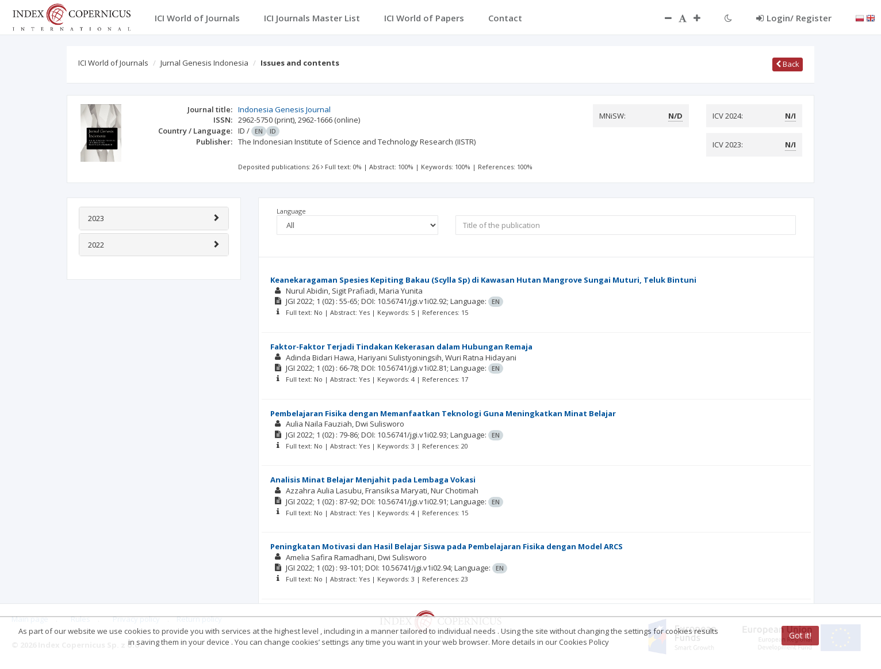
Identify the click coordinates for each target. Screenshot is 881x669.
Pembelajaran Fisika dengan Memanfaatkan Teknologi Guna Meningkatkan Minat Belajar (443, 413)
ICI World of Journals (113, 63)
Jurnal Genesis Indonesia (204, 63)
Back (787, 64)
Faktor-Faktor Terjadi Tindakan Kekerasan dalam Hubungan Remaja (401, 346)
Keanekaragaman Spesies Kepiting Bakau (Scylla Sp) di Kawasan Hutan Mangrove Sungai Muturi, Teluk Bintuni (483, 280)
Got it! (800, 635)
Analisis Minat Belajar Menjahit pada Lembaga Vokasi (373, 479)
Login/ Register (794, 18)
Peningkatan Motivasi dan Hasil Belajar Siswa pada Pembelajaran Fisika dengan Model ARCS (446, 546)
